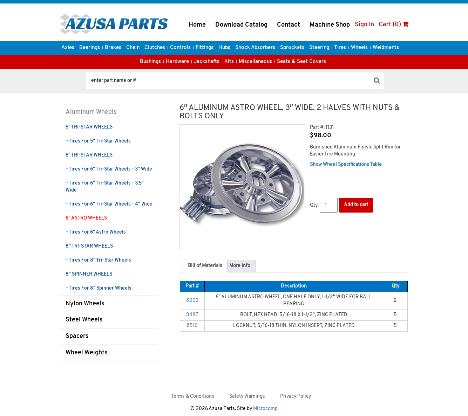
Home (197, 25)
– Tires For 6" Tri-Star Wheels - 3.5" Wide (105, 187)
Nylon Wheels (85, 303)
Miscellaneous (255, 61)
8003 (192, 300)
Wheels (359, 47)
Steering (319, 47)
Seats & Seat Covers (301, 61)
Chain (133, 47)
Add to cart (356, 205)
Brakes (113, 47)
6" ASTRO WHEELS (86, 218)
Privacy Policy (295, 396)
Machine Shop (330, 25)
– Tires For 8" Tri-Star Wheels (98, 260)
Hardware (177, 61)
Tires (340, 47)
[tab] (205, 266)
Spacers (77, 336)
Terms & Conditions (192, 396)
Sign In (364, 24)
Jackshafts (206, 61)
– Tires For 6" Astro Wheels (96, 232)
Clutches (154, 47)
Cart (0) (393, 24)
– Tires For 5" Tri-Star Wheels (98, 141)
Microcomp (265, 408)
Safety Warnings (247, 396)
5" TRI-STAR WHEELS (89, 127)
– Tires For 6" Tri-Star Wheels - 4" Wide (109, 204)
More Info (239, 266)
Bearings (89, 47)
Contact (288, 25)
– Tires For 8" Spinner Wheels (98, 288)
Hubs (224, 47)
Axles (67, 47)
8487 (192, 315)
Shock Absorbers (255, 47)
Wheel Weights (87, 352)
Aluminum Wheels (91, 112)
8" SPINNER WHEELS (89, 274)
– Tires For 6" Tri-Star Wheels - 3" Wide (109, 169)
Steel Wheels (84, 320)
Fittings (204, 47)
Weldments (386, 47)
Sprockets (292, 47)
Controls (180, 47)
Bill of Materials (205, 266)
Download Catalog (241, 25)
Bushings (150, 61)
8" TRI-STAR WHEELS (89, 246)
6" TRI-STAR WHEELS (89, 155)
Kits (229, 61)
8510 (192, 325)
